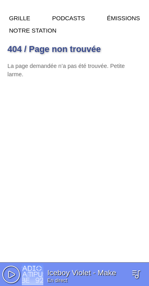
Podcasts (68, 17)
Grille (19, 17)
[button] (11, 274)
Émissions (123, 17)
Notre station (32, 30)
